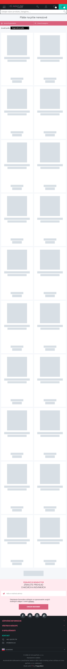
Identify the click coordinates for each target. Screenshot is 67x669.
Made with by (33, 666)
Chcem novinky (33, 607)
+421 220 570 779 (11, 639)
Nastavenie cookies (33, 658)
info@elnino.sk (11, 643)
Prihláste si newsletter (33, 585)
